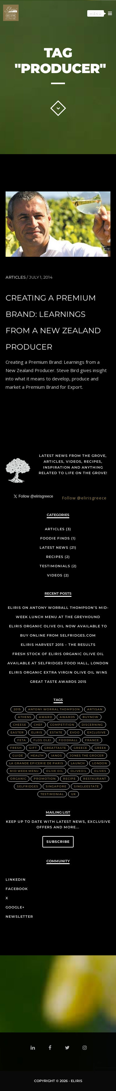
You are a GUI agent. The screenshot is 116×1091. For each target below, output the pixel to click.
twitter (68, 1049)
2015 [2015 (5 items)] (17, 709)
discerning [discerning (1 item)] (92, 724)
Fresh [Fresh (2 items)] (16, 747)
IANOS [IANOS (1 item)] (56, 755)
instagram (86, 1048)
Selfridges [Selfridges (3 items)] (27, 786)
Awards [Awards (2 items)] (67, 717)
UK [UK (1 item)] (73, 794)
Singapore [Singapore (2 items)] (56, 786)
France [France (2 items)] (92, 740)
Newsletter (19, 916)
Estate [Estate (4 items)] (56, 732)
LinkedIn (16, 879)
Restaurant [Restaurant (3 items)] (94, 778)
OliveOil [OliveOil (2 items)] (79, 771)
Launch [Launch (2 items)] (78, 763)
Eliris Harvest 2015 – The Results (58, 644)
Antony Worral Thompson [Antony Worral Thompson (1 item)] (54, 709)
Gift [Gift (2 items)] (33, 747)
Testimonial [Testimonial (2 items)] (52, 794)
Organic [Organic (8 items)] (18, 778)
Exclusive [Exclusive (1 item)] (96, 732)
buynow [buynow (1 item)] (90, 717)
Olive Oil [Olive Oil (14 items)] (54, 771)
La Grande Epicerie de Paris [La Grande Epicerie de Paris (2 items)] (36, 763)
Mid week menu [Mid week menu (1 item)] (24, 771)
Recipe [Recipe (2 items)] (69, 778)
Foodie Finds (55, 538)
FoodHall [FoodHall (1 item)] (68, 740)
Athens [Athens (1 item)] (25, 717)
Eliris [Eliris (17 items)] (36, 732)
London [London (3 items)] (99, 763)
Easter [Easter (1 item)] (17, 732)
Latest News (54, 547)
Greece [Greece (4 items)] (80, 747)
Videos (54, 575)
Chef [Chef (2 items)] (38, 724)
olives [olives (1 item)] (100, 771)
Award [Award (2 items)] (45, 717)
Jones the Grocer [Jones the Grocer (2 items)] (87, 755)
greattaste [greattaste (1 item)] (55, 747)
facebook (51, 1048)
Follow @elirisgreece (84, 498)
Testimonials (55, 566)
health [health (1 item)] (37, 755)
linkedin (34, 1049)
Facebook (17, 889)
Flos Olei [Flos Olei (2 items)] (42, 740)
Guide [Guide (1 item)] (17, 755)
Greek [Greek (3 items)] (100, 747)
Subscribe (58, 841)
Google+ (15, 907)
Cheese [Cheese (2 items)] (19, 724)
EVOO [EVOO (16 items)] (75, 732)
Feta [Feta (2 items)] (21, 740)
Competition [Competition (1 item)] (62, 724)
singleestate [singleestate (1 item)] (86, 786)
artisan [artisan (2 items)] (94, 709)
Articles (16, 277)
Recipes (54, 557)
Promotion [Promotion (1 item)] (45, 778)
